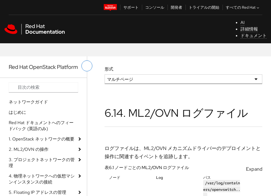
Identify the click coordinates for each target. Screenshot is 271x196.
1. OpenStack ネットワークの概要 (41, 139)
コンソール (154, 7)
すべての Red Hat (243, 7)
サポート (131, 7)
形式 (109, 69)
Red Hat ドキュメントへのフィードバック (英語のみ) (41, 125)
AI (242, 22)
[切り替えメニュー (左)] (86, 65)
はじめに (17, 112)
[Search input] (43, 87)
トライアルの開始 (204, 7)
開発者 (176, 7)
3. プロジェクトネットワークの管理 (42, 163)
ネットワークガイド (28, 102)
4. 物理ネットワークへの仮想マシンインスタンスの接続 (42, 179)
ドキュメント (253, 35)
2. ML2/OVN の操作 (28, 149)
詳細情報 (249, 29)
